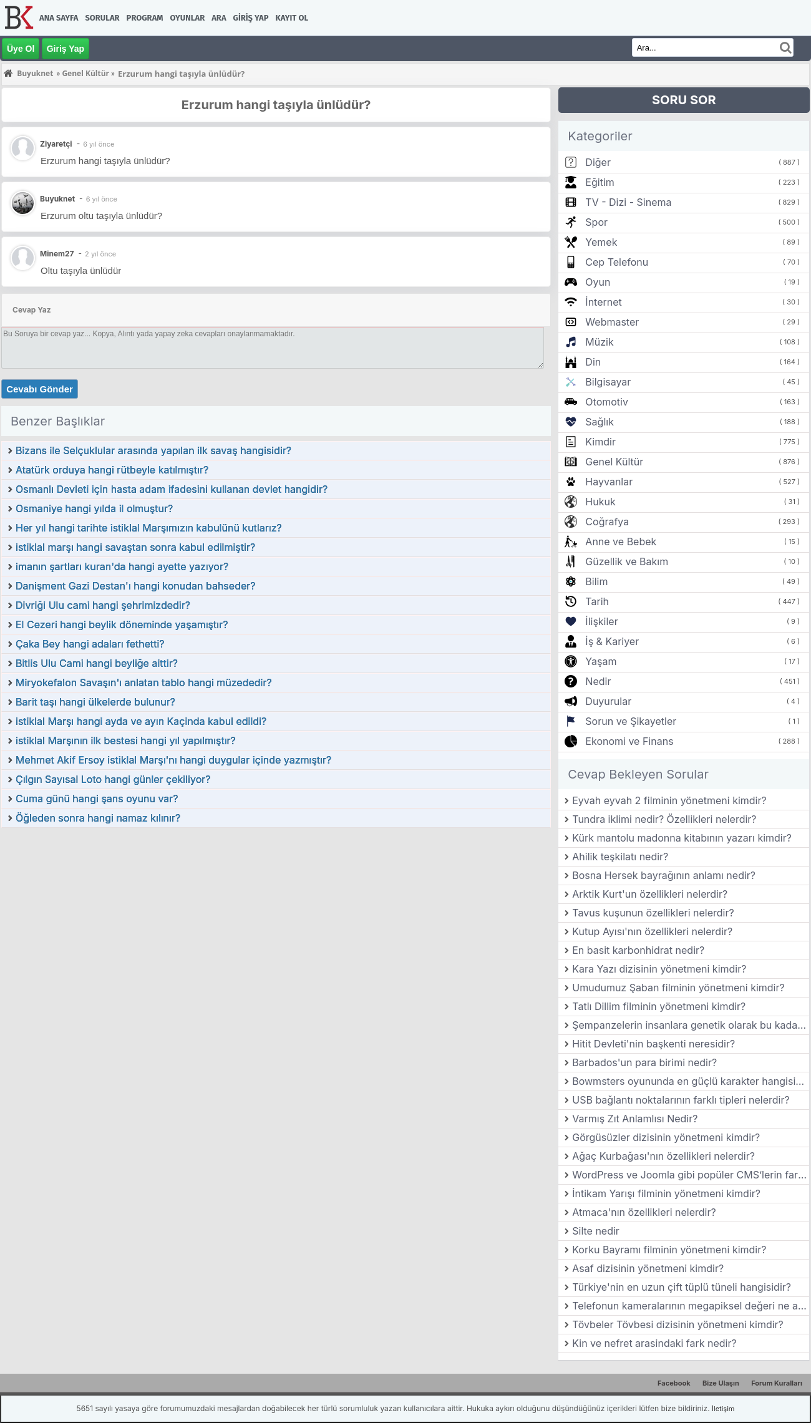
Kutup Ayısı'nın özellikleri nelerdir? (652, 931)
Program (145, 17)
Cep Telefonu (616, 262)
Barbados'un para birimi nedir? (644, 1062)
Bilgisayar (608, 382)
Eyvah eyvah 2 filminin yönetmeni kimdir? (669, 800)
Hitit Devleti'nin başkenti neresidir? (653, 1043)
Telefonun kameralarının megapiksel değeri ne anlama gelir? (690, 1305)
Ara (218, 17)
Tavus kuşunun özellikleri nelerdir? (653, 912)
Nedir (598, 681)
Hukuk (600, 501)
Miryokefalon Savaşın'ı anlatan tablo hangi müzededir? (144, 682)
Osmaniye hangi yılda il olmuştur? (94, 508)
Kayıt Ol (292, 17)
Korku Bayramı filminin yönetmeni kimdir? (669, 1249)
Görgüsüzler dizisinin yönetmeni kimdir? (666, 1137)
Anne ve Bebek (620, 541)
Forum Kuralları (776, 1383)
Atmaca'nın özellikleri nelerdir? (644, 1212)
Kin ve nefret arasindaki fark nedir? (654, 1343)
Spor (596, 222)
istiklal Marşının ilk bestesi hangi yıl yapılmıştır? (126, 740)
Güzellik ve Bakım (626, 561)
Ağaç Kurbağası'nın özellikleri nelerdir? (663, 1156)
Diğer (598, 162)
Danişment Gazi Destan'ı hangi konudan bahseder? (135, 586)
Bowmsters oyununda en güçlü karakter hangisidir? (690, 1081)
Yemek (601, 242)
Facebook (674, 1383)
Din (593, 362)
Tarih (597, 601)
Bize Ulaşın (720, 1383)
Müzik (599, 342)
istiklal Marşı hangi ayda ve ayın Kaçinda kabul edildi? (141, 721)
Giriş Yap (251, 17)
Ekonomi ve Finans (629, 741)
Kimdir (600, 441)
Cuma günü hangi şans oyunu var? (97, 798)
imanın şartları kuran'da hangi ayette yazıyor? (122, 566)
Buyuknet (57, 198)
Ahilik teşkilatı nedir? (620, 856)
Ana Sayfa (58, 17)
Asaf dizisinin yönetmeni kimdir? (648, 1268)
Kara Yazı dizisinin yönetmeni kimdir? (659, 969)
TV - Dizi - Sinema (628, 202)
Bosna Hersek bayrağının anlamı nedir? (663, 875)
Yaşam (600, 661)
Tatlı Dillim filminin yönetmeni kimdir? (658, 1006)
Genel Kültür (614, 461)
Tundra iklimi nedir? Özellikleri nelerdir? (664, 819)
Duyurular (608, 701)
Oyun (597, 282)
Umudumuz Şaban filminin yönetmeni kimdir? (678, 987)
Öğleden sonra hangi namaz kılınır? (98, 818)
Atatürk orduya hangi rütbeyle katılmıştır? (112, 470)
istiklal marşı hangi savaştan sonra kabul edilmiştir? (135, 547)
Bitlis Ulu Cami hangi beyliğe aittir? (97, 663)
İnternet (603, 302)
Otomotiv (606, 402)
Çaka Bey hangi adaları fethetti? (90, 644)
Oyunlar (187, 17)
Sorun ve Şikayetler (630, 721)
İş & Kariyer (612, 641)
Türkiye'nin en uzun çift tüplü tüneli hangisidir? (681, 1287)
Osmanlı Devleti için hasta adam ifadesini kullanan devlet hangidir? (172, 489)
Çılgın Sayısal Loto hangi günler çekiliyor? (113, 779)
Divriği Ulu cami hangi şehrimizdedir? (103, 605)
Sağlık (599, 421)
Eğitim (599, 182)
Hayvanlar (609, 481)
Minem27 (57, 253)
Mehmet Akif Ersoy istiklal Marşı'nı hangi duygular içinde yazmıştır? (173, 760)
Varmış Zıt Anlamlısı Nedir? (634, 1118)
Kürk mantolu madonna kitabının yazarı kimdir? (682, 838)
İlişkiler (601, 621)
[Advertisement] (276, 922)
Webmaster (612, 322)
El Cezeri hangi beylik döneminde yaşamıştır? (122, 624)
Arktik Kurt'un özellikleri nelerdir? (649, 894)
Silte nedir (595, 1231)
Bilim (596, 581)
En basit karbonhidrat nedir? (638, 950)
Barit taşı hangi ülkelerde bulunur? (95, 702)
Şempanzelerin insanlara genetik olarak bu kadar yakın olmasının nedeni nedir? (690, 1025)
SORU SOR (684, 99)
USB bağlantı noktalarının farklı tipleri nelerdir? (680, 1100)
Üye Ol (20, 49)
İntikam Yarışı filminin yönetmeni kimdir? (666, 1193)
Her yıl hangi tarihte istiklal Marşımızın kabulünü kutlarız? (149, 528)
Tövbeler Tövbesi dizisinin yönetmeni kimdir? (678, 1324)
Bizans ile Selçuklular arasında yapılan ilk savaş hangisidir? (153, 450)
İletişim (723, 1408)
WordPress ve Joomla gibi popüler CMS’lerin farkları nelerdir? (690, 1174)
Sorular (102, 17)
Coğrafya (607, 521)
